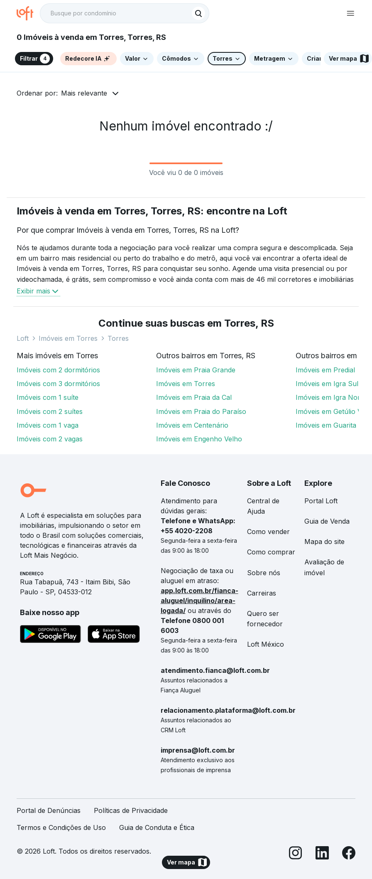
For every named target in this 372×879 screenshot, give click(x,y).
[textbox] (124, 13)
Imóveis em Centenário (192, 425)
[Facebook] (348, 854)
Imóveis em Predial (325, 370)
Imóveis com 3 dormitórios (58, 383)
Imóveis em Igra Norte (331, 397)
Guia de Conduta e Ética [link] (156, 827)
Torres (118, 338)
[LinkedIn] (322, 854)
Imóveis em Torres (68, 338)
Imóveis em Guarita (326, 425)
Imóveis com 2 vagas (50, 439)
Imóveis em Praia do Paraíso (201, 411)
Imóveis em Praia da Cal (194, 397)
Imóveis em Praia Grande (195, 370)
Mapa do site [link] (324, 541)
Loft (23, 338)
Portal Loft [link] (321, 501)
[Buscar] (198, 13)
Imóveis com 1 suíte (47, 397)
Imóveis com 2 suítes (50, 411)
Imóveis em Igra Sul (327, 383)
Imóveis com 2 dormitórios (58, 370)
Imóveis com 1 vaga (47, 425)
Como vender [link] (268, 531)
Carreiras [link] (261, 593)
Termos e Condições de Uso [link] (61, 827)
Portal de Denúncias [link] (49, 810)
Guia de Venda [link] (327, 521)
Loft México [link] (265, 644)
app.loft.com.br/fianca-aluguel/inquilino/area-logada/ (199, 600)
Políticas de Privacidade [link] (131, 810)
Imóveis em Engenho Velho (199, 439)
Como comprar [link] (271, 552)
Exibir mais (38, 291)
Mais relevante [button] (84, 93)
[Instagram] (295, 854)
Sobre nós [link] (263, 573)
